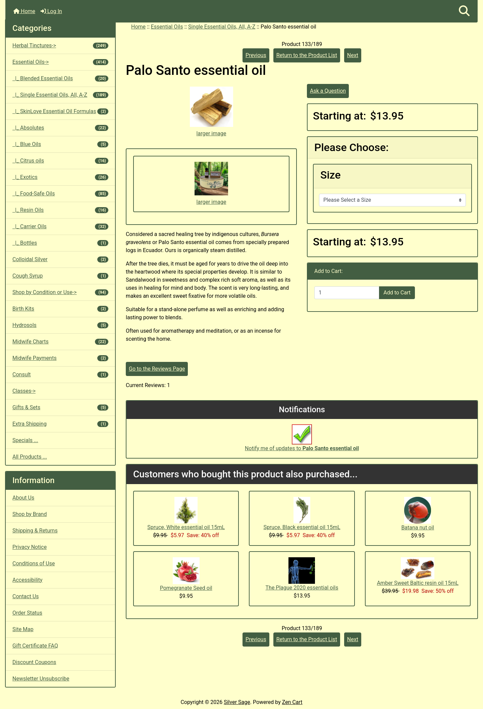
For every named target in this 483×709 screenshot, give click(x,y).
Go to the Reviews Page (157, 369)
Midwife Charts (60, 341)
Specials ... (25, 440)
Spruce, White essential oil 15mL (186, 527)
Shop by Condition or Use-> (60, 292)
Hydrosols (60, 325)
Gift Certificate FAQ (35, 646)
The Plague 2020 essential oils (302, 587)
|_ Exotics (60, 177)
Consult (60, 374)
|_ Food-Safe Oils (60, 193)
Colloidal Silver (60, 259)
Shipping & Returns (35, 530)
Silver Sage (237, 702)
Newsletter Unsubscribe (40, 678)
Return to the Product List (306, 55)
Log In (51, 11)
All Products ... (29, 457)
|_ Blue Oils (60, 144)
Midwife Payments (60, 358)
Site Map (23, 629)
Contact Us (25, 596)
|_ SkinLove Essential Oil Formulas (60, 111)
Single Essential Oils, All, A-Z (221, 26)
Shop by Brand (29, 514)
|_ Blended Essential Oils (60, 78)
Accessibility (27, 580)
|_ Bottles (60, 243)
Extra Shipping (60, 424)
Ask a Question (328, 91)
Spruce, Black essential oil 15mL (301, 527)
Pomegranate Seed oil (186, 588)
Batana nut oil (417, 527)
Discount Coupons (34, 662)
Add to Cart (397, 292)
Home (24, 11)
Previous (256, 55)
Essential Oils (167, 26)
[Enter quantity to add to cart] (346, 292)
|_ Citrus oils (60, 160)
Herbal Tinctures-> (60, 45)
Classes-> (24, 391)
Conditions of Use (33, 563)
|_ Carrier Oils (60, 226)
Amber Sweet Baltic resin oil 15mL (418, 583)
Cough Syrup (60, 276)
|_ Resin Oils (60, 210)
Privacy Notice (29, 547)
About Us (23, 497)
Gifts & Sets (60, 407)
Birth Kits (60, 308)
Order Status (27, 613)
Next (352, 55)
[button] (464, 11)
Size (330, 175)
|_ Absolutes (60, 128)
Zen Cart (292, 702)
